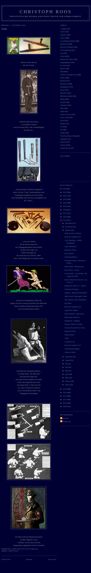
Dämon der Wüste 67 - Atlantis (75, 286)
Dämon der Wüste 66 (72, 317)
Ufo (61, 130)
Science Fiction (65, 114)
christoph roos (66, 421)
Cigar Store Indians (71, 310)
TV (61, 127)
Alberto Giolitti (70, 352)
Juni (66, 367)
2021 (65, 199)
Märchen (63, 93)
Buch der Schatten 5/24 (73, 307)
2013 (65, 392)
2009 (65, 406)
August (68, 360)
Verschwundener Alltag (68, 136)
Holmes (63, 78)
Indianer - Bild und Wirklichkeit (76, 293)
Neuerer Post (5, 559)
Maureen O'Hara (70, 250)
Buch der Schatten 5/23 (73, 345)
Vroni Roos (65, 418)
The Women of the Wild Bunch (75, 300)
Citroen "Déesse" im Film (73, 324)
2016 (65, 217)
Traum (62, 124)
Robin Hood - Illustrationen (74, 267)
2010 (65, 403)
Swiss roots (64, 117)
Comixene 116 (70, 342)
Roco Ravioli (69, 253)
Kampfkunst (13, 551)
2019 (65, 206)
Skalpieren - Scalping (72, 321)
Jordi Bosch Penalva (72, 289)
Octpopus (63, 105)
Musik (62, 99)
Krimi (62, 90)
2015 (65, 220)
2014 (65, 389)
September (69, 357)
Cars (61, 53)
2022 (65, 196)
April (67, 374)
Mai (66, 371)
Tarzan (62, 120)
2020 (65, 203)
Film (62, 72)
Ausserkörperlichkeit (67, 41)
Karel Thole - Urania (72, 270)
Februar (68, 381)
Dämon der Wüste (66, 59)
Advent (62, 32)
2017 (65, 213)
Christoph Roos (46, 11)
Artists (62, 38)
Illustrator (63, 81)
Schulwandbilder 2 (71, 257)
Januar (67, 385)
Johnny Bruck (69, 335)
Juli (66, 364)
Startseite (29, 559)
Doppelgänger (65, 62)
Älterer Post (52, 559)
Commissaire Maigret (72, 349)
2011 (65, 399)
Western (63, 145)
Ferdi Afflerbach (70, 246)
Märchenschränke (66, 96)
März (67, 378)
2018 (65, 210)
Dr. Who (63, 65)
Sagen (62, 111)
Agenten (63, 35)
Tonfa (67, 338)
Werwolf (63, 142)
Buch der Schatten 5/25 (73, 237)
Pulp (61, 108)
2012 (65, 396)
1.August (63, 29)
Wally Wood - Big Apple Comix (76, 296)
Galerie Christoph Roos (68, 75)
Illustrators (64, 84)
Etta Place (68, 303)
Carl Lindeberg (65, 50)
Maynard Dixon (70, 331)
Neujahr (63, 102)
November (69, 227)
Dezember (69, 223)
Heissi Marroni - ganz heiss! (74, 314)
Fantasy (63, 68)
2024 (65, 189)
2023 (65, 192)
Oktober (68, 230)
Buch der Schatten (66, 47)
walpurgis (63, 139)
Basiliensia (64, 44)
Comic (62, 56)
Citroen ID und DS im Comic (75, 328)
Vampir (62, 133)
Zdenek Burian (65, 148)
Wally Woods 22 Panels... (73, 233)
